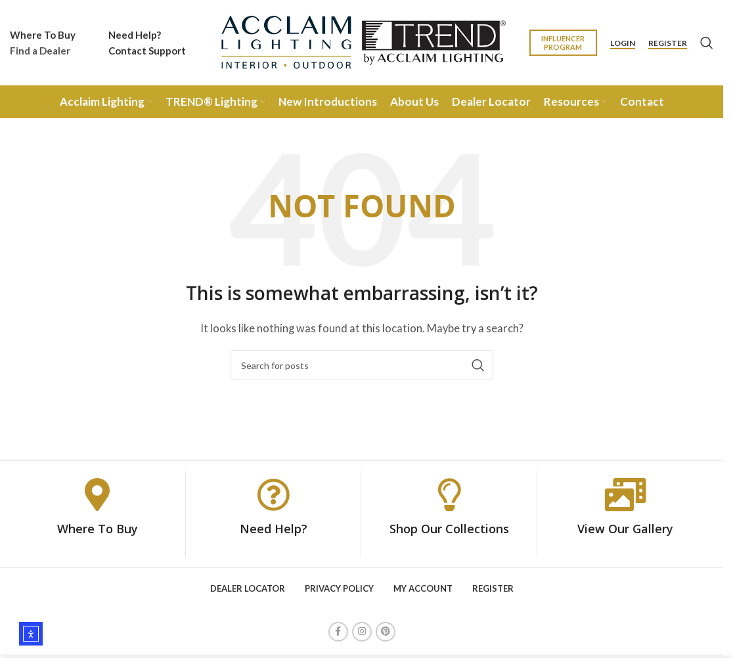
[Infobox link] (43, 42)
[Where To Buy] (97, 494)
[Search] (707, 43)
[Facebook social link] (338, 632)
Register (667, 43)
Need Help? (273, 529)
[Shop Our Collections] (449, 494)
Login (622, 43)
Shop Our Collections (449, 529)
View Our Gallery (625, 529)
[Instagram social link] (362, 632)
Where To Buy (97, 529)
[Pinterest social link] (385, 632)
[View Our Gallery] (625, 494)
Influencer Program (563, 42)
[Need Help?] (273, 494)
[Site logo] (362, 41)
